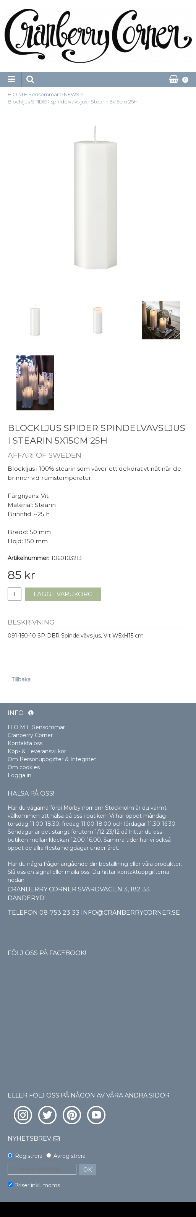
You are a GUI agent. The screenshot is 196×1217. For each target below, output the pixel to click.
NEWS (71, 94)
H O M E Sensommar (33, 94)
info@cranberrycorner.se (130, 912)
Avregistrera (69, 1155)
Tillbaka (21, 679)
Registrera (28, 1155)
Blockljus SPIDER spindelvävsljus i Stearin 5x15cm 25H (73, 101)
